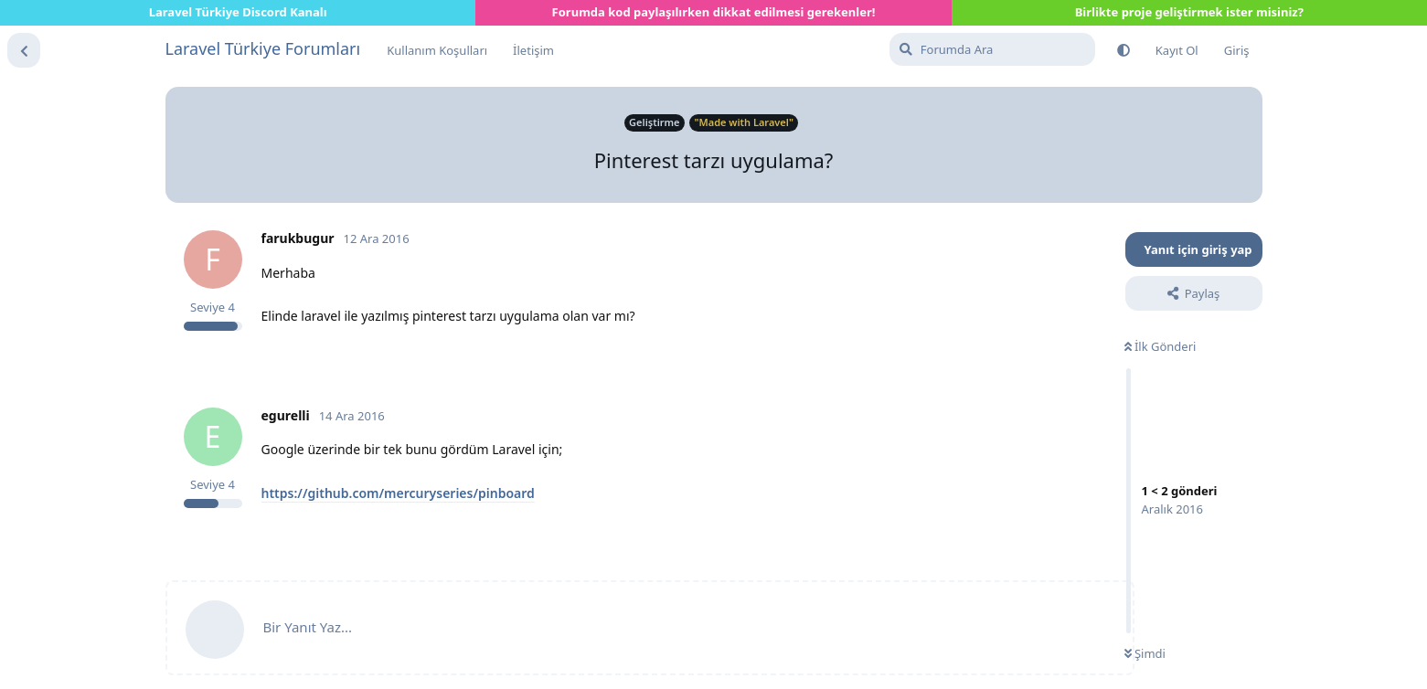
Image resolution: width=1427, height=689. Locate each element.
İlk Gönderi (1160, 346)
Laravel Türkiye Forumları (263, 48)
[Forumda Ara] (992, 49)
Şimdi (1145, 653)
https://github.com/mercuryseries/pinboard (398, 493)
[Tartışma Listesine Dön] (23, 50)
